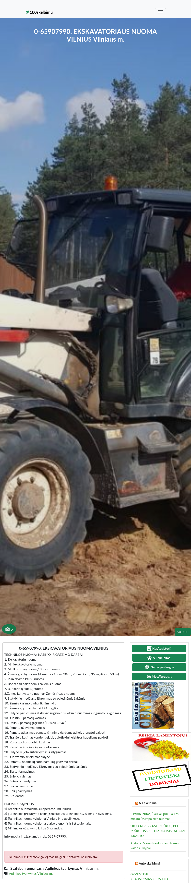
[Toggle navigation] (160, 12)
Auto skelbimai (149, 863)
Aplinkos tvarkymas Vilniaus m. (31, 873)
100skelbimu (39, 12)
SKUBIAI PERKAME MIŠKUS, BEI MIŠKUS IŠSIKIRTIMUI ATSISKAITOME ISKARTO (158, 831)
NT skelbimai (148, 803)
